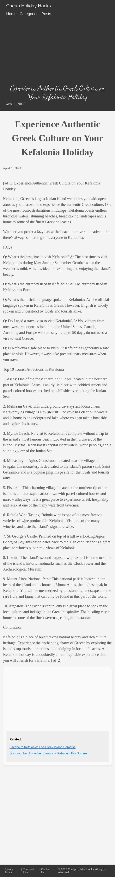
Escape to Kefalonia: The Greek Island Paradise (42, 747)
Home (11, 14)
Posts (46, 14)
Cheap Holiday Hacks (28, 5)
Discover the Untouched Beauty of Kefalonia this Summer (48, 753)
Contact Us (45, 871)
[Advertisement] (57, 51)
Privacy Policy (9, 871)
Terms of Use (28, 871)
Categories (29, 14)
